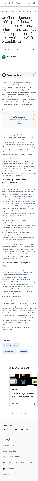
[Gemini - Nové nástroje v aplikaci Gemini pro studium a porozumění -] (22, 390)
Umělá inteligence (9, 352)
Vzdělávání (23, 352)
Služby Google (8, 462)
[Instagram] (4, 429)
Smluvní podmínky (9, 451)
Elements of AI (27, 272)
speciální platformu (8, 194)
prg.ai (20, 291)
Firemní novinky (15, 11)
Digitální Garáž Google (11, 345)
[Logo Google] (6, 439)
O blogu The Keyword (25, 462)
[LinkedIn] (27, 429)
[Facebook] (21, 429)
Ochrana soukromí (9, 445)
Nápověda (8, 468)
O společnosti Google (11, 457)
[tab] (8, 413)
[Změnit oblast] (18, 474)
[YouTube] (16, 429)
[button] (34, 49)
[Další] (35, 11)
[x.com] (10, 429)
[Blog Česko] (2, 11)
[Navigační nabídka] (3, 3)
